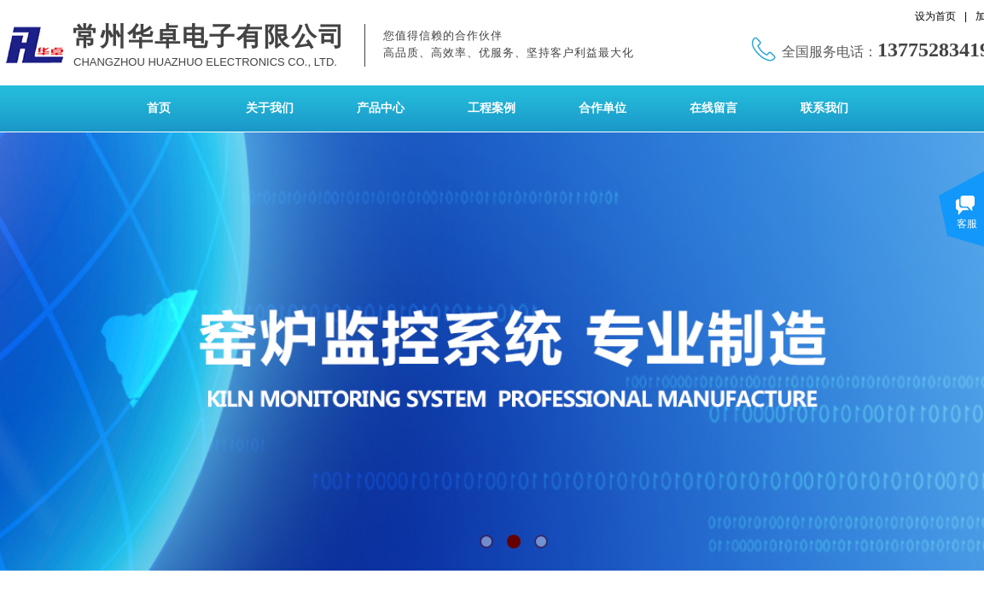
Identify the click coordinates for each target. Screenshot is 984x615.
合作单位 (602, 108)
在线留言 (713, 108)
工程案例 (491, 108)
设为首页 (935, 16)
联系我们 (824, 108)
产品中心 (381, 108)
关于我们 (270, 108)
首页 (159, 108)
